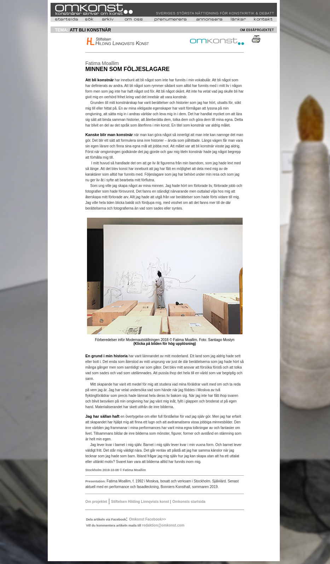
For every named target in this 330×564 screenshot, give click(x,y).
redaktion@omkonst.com (163, 525)
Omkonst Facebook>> (147, 519)
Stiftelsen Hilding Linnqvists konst (140, 502)
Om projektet (96, 502)
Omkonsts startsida (188, 502)
